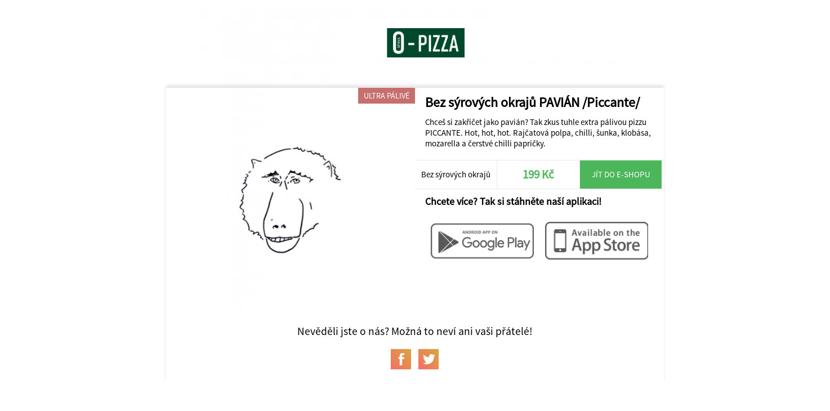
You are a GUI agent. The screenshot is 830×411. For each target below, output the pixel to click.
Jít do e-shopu (621, 174)
